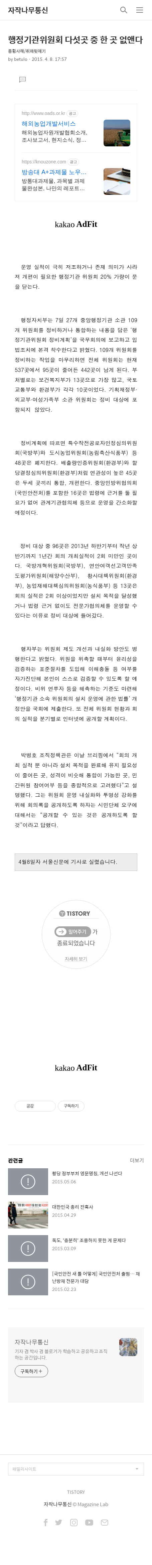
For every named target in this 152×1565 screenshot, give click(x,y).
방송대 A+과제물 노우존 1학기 (54, 172)
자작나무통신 (28, 10)
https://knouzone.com (44, 161)
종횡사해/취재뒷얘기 (27, 50)
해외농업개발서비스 (49, 123)
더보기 (137, 1160)
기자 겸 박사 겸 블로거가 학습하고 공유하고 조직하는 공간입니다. (61, 1354)
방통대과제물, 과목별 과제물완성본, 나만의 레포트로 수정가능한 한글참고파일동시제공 (54, 185)
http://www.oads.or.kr (43, 113)
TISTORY (76, 1491)
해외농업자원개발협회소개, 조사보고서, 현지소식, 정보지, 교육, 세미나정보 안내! (54, 137)
